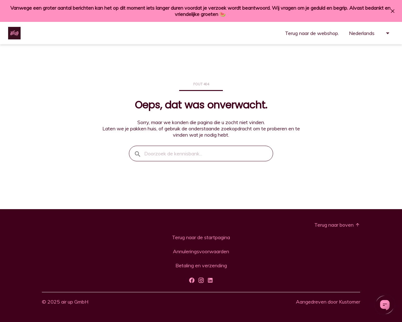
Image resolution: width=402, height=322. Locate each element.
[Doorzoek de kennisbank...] (201, 153)
